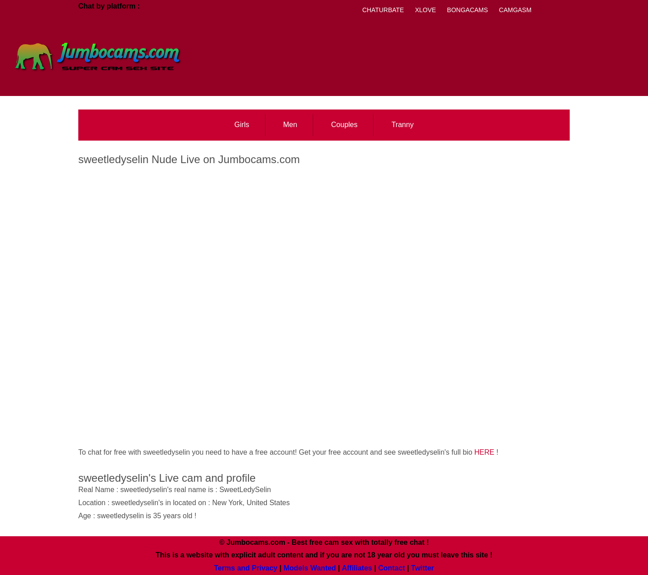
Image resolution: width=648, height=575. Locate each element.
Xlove (425, 10)
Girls (241, 124)
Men (290, 124)
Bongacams (467, 10)
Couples (344, 124)
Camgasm (515, 10)
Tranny (403, 124)
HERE (484, 452)
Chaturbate (383, 10)
